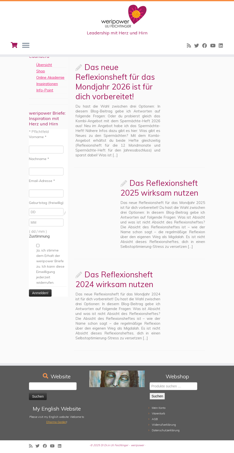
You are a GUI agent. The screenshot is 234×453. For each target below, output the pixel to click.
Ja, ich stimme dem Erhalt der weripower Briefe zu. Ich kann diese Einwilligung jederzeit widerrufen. (50, 266)
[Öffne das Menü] (25, 45)
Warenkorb (158, 413)
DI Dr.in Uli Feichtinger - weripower (122, 445)
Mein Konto (158, 408)
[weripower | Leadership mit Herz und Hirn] (117, 16)
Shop (40, 71)
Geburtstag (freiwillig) (46, 203)
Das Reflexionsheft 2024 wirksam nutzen (114, 279)
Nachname (39, 159)
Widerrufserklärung (164, 424)
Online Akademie (50, 77)
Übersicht (44, 64)
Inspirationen (47, 83)
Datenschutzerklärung (166, 430)
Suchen (157, 396)
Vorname (37, 137)
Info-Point (44, 90)
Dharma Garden (56, 422)
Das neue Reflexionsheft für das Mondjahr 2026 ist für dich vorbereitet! (115, 81)
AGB (155, 419)
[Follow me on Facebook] (206, 45)
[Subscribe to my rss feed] (190, 45)
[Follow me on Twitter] (198, 45)
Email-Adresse (42, 181)
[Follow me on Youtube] (214, 45)
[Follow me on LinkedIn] (222, 45)
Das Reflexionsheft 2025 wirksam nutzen (159, 188)
